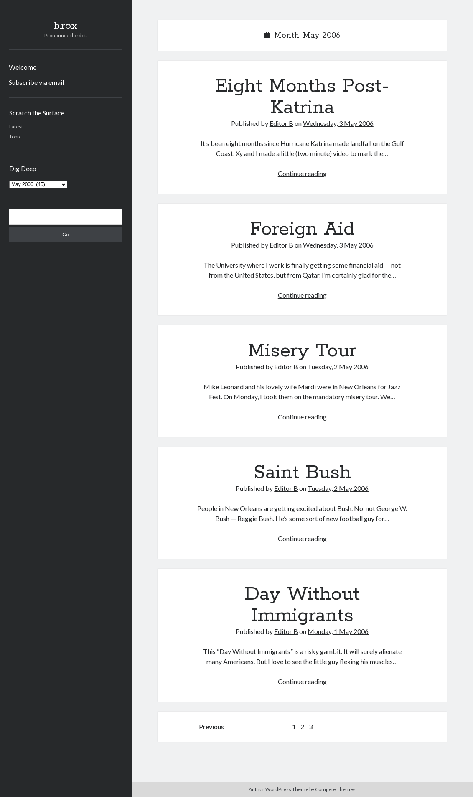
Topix (15, 136)
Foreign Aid (302, 229)
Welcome (22, 67)
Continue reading (302, 173)
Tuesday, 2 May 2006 (338, 366)
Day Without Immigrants (302, 605)
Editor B (281, 123)
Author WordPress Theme (278, 789)
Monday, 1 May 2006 (338, 631)
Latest (16, 126)
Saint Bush (302, 472)
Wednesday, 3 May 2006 (338, 123)
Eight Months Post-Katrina (302, 97)
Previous (211, 727)
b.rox (65, 26)
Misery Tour (302, 351)
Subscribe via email (36, 82)
